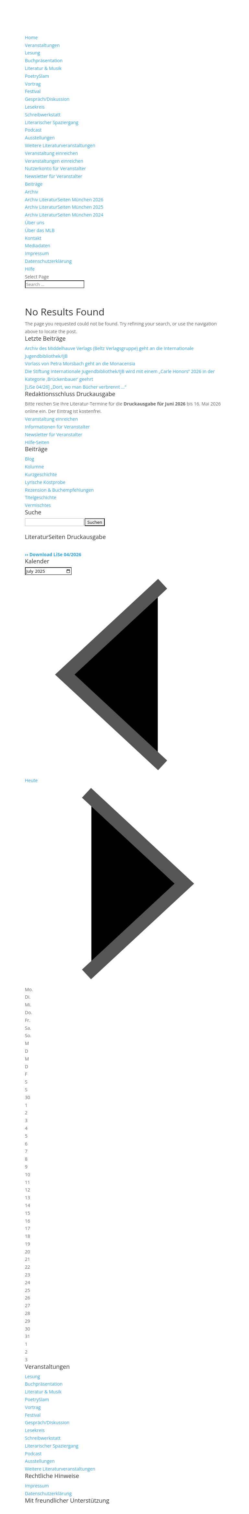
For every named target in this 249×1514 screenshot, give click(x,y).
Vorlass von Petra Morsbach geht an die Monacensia (80, 363)
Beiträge (33, 184)
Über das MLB (40, 230)
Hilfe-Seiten (37, 442)
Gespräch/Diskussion (47, 99)
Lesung (32, 53)
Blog (29, 459)
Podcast (33, 130)
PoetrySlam (37, 76)
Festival (33, 91)
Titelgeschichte (40, 497)
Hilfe (30, 269)
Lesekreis (35, 107)
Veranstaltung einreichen (51, 153)
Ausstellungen (40, 138)
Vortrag (33, 84)
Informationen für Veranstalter (57, 427)
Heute (31, 780)
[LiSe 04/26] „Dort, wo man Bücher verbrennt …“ (75, 387)
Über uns (34, 222)
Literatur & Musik (43, 68)
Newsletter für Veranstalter (53, 176)
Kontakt (33, 238)
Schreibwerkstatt (43, 114)
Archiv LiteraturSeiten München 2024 (64, 215)
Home (31, 37)
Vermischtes (38, 505)
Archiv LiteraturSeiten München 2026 (64, 199)
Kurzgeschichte (41, 474)
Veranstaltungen (42, 45)
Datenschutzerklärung (48, 261)
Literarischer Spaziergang (51, 122)
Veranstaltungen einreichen (54, 161)
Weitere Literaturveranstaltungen (60, 145)
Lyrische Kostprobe (45, 482)
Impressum (37, 253)
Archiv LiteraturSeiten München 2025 (64, 207)
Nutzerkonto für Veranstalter (55, 168)
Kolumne (34, 467)
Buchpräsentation (44, 60)
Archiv (31, 192)
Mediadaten (37, 245)
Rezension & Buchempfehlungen (59, 490)
